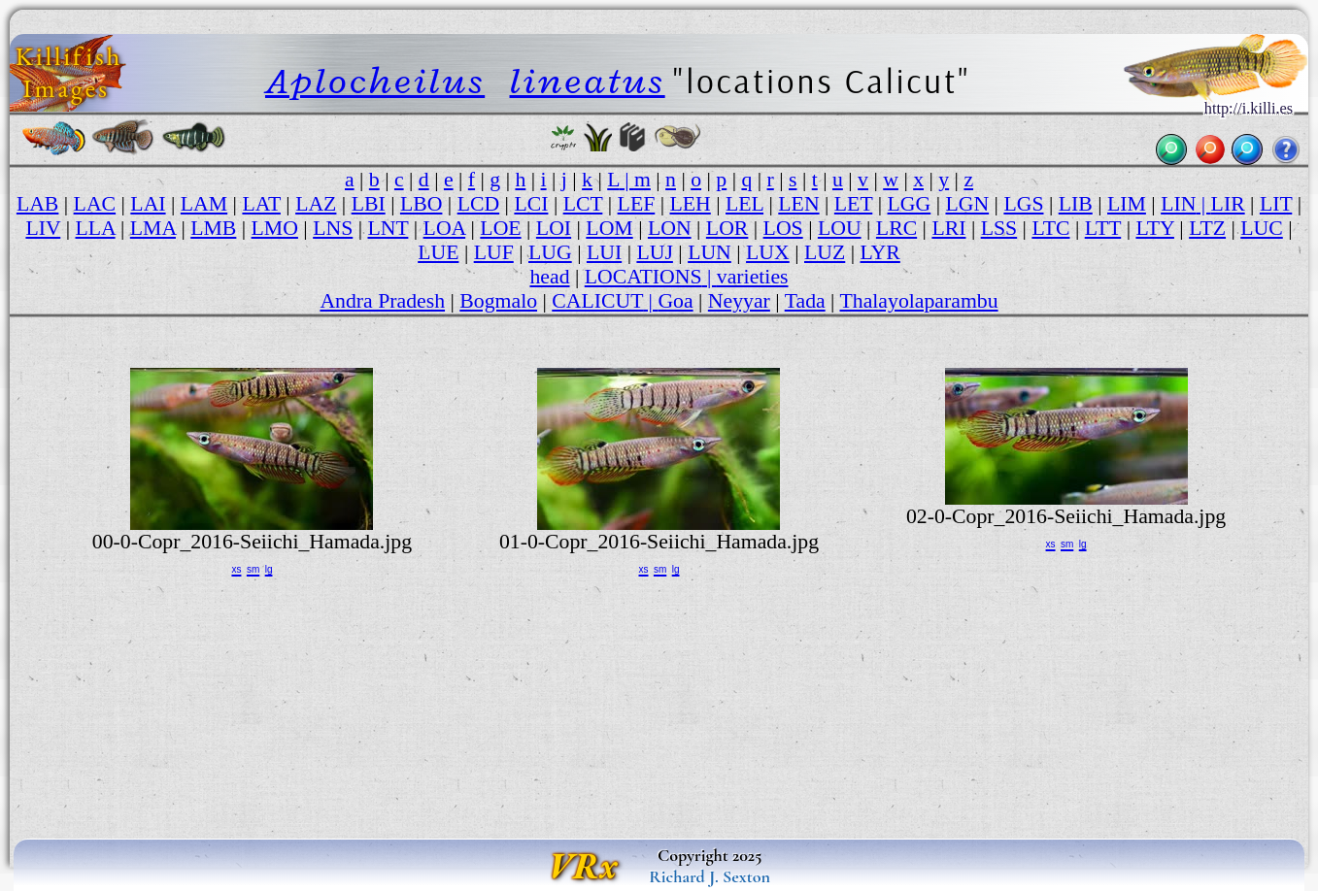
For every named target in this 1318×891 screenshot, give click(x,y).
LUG (550, 252)
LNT (387, 228)
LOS (783, 228)
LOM (609, 228)
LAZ (315, 203)
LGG (909, 203)
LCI (531, 203)
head (549, 276)
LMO (275, 228)
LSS (999, 228)
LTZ (1207, 228)
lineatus (587, 80)
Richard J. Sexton (709, 876)
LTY (1154, 228)
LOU (840, 228)
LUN (709, 252)
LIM (1126, 203)
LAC (95, 203)
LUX (768, 252)
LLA (96, 228)
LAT (261, 203)
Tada (805, 301)
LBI (369, 203)
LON (670, 228)
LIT (1276, 203)
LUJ (654, 252)
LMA (153, 228)
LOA (444, 228)
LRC (896, 228)
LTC (1050, 228)
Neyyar (739, 301)
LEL (744, 203)
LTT (1103, 228)
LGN (967, 203)
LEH (690, 203)
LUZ (824, 252)
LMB (213, 228)
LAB (38, 203)
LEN (798, 203)
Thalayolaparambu (919, 301)
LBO (421, 203)
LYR (880, 252)
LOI (553, 228)
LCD (478, 203)
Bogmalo (498, 301)
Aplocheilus (375, 80)
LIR (1228, 203)
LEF (637, 203)
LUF (494, 252)
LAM (204, 203)
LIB (1076, 203)
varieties (753, 276)
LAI (147, 203)
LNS (333, 228)
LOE (500, 228)
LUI (604, 252)
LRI (948, 228)
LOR (727, 228)
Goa (675, 301)
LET (853, 203)
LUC (1261, 228)
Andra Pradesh (382, 301)
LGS (1023, 203)
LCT (583, 203)
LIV (42, 228)
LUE (438, 252)
